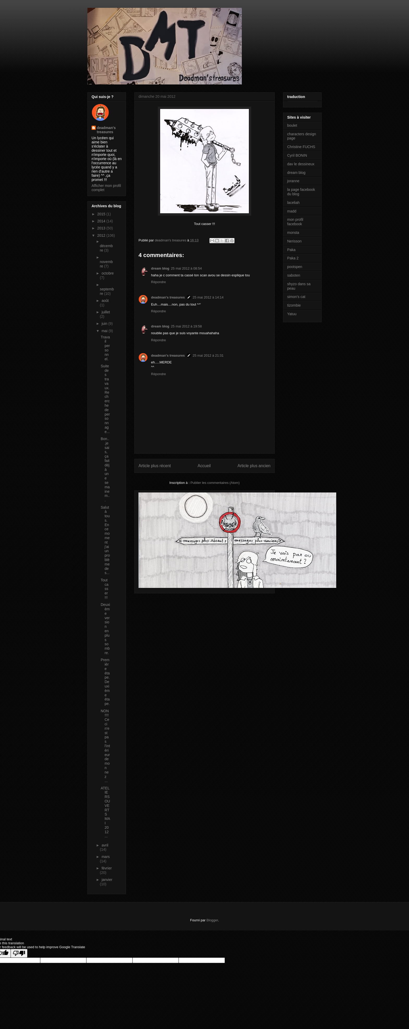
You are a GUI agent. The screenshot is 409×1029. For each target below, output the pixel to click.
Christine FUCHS (301, 147)
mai (104, 331)
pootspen (294, 267)
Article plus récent (155, 466)
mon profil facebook (295, 221)
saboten (293, 275)
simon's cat (296, 297)
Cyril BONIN (297, 155)
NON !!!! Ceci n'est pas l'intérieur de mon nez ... (105, 746)
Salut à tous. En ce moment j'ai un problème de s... (105, 540)
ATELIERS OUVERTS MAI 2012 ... (105, 812)
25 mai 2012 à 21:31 (208, 355)
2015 (101, 214)
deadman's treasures (168, 297)
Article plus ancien (253, 466)
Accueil (204, 466)
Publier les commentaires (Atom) (215, 483)
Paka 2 (293, 258)
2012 (101, 235)
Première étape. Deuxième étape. (105, 682)
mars (105, 857)
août (105, 301)
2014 (101, 221)
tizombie (294, 305)
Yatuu (292, 314)
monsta (293, 232)
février (106, 868)
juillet (105, 312)
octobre (107, 273)
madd (291, 211)
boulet (292, 125)
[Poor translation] (19, 953)
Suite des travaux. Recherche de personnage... (105, 399)
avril (104, 845)
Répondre (158, 282)
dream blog (160, 268)
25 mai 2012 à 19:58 (186, 326)
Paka (291, 250)
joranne (293, 181)
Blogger (212, 920)
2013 (101, 228)
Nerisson (294, 241)
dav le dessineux (300, 164)
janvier (106, 880)
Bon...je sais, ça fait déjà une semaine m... (105, 469)
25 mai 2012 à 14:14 (208, 297)
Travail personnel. (105, 348)
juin (104, 323)
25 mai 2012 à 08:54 (186, 268)
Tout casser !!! (105, 589)
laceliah (293, 202)
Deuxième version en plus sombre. (105, 628)
